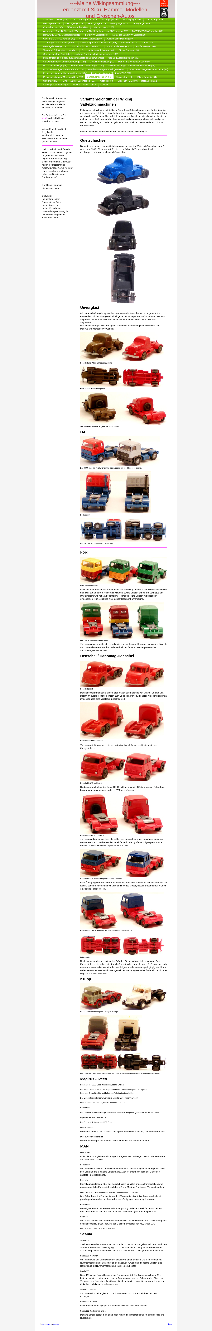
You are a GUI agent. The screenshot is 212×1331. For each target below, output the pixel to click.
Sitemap (56, 1324)
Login (170, 1324)
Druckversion (46, 1324)
